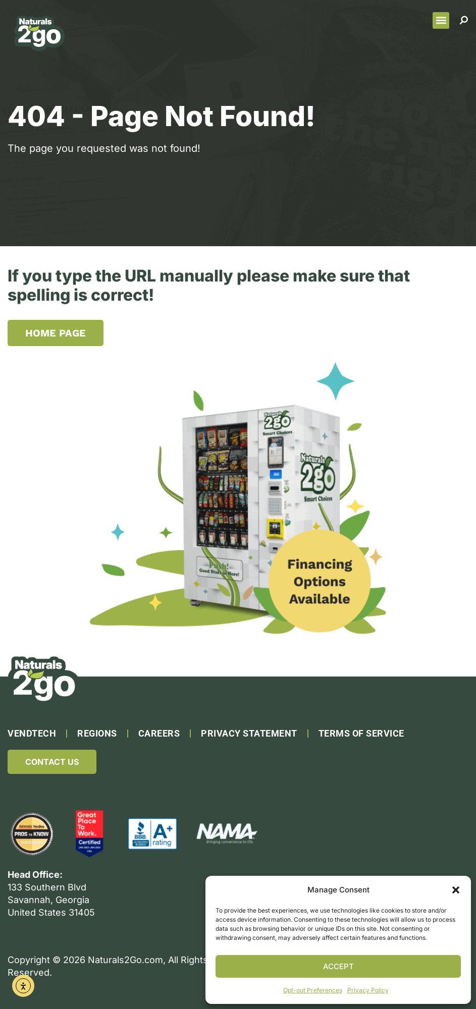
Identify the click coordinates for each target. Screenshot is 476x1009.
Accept (338, 966)
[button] (456, 890)
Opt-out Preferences (312, 990)
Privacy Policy (368, 990)
